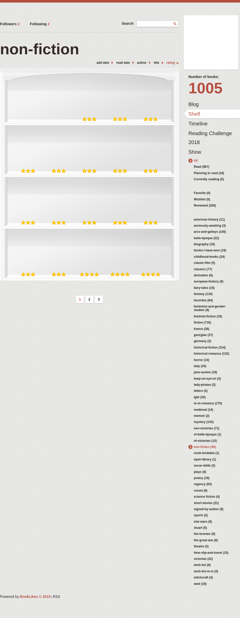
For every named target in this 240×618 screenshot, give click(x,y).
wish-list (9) (202, 565)
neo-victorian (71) (206, 428)
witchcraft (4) (203, 577)
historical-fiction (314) (210, 347)
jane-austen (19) (205, 372)
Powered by (25, 597)
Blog (193, 104)
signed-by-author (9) (208, 509)
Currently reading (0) (209, 179)
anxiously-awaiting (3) (210, 225)
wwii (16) (200, 584)
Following (40, 24)
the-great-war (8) (206, 540)
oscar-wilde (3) (204, 465)
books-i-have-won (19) (210, 250)
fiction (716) (202, 322)
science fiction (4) (207, 496)
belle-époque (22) (206, 238)
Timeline (198, 123)
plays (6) (200, 472)
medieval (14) (203, 409)
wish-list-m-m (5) (206, 571)
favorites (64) (203, 300)
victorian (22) (203, 559)
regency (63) (203, 484)
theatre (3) (201, 546)
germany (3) (202, 341)
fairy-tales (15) (204, 288)
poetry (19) (201, 478)
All (196, 160)
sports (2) (201, 515)
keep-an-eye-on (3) (207, 378)
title (156, 63)
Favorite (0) (202, 193)
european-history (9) (208, 281)
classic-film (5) (204, 263)
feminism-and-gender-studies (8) (210, 308)
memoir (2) (201, 416)
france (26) (201, 329)
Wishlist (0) (202, 199)
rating (170, 63)
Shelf (194, 114)
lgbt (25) (200, 397)
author (142, 63)
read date (123, 63)
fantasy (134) (203, 294)
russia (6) (200, 490)
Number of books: (203, 77)
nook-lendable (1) (206, 453)
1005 (205, 88)
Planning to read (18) (209, 173)
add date (103, 63)
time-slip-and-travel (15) (211, 553)
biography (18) (204, 244)
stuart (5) (200, 528)
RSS (56, 597)
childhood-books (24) (209, 257)
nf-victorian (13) (205, 441)
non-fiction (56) (205, 447)
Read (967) (201, 167)
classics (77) (203, 269)
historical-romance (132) (211, 353)
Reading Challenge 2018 (210, 135)
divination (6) (203, 275)
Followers (10, 24)
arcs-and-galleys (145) (210, 232)
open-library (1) (205, 459)
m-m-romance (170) (208, 403)
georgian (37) (203, 335)
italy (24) (200, 366)
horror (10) (201, 360)
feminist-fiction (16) (208, 316)
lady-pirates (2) (204, 385)
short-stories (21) (206, 503)
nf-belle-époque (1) (207, 434)
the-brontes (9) (204, 534)
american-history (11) (209, 219)
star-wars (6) (203, 521)
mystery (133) (203, 422)
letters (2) (201, 391)
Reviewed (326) (205, 205)
